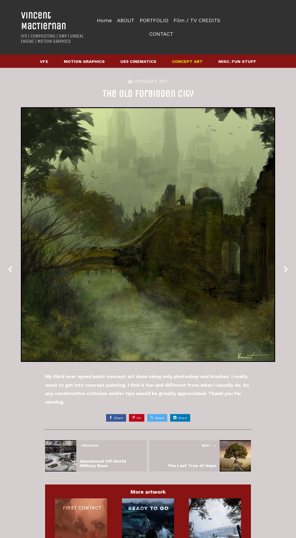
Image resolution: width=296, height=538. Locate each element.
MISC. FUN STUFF (237, 61)
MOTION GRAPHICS (84, 61)
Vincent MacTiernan (43, 21)
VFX (44, 61)
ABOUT (125, 20)
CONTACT (161, 34)
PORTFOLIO (154, 20)
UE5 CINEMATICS (138, 61)
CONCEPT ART (187, 61)
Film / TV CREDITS (197, 20)
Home (104, 20)
